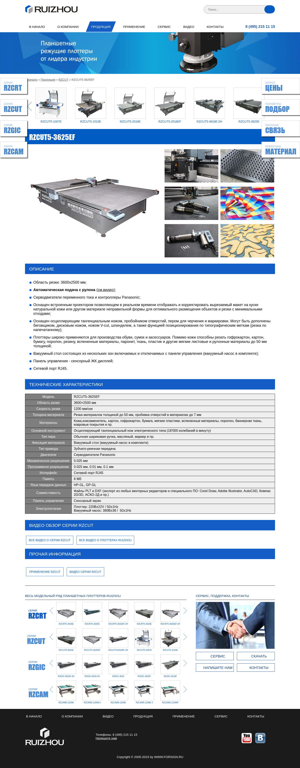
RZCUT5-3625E (249, 121)
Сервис (164, 27)
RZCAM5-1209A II (92, 702)
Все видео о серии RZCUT (49, 540)
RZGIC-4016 (92, 676)
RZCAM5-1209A (66, 702)
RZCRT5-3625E (144, 624)
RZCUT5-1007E (51, 121)
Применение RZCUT (45, 571)
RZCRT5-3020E (92, 624)
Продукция (100, 27)
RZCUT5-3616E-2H (209, 121)
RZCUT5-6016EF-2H (118, 650)
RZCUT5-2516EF (170, 121)
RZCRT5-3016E (66, 624)
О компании (68, 27)
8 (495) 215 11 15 (260, 27)
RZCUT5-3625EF (92, 650)
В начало (37, 27)
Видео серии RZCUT (85, 571)
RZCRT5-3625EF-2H (170, 624)
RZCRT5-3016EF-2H (118, 624)
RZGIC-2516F (144, 676)
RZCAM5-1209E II (144, 702)
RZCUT (63, 79)
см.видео (106, 290)
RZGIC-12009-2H (170, 676)
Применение (134, 27)
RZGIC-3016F (118, 676)
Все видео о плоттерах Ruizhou (105, 540)
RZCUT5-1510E (90, 121)
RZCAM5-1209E (118, 702)
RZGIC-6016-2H (66, 676)
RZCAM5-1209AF (170, 702)
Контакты (215, 27)
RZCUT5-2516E (130, 121)
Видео (188, 27)
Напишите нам (106, 738)
